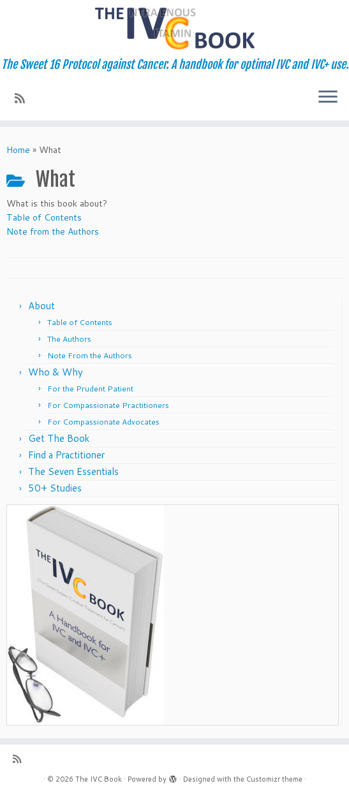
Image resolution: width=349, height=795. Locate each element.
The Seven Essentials (73, 471)
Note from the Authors (52, 231)
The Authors (69, 338)
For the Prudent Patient (90, 388)
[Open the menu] (328, 97)
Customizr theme (274, 779)
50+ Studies (55, 488)
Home (18, 149)
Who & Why (55, 372)
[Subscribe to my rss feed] (24, 98)
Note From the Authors (89, 355)
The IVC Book (98, 779)
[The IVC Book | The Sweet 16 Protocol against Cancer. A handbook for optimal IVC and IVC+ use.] (174, 29)
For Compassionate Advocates (103, 421)
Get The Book (58, 438)
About (41, 305)
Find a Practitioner (66, 455)
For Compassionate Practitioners (108, 405)
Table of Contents (44, 217)
